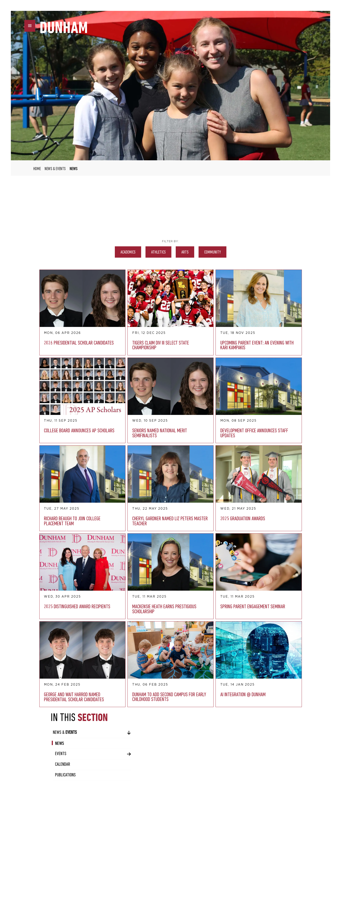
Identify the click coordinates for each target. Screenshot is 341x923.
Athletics (109, 252)
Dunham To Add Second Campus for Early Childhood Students (118, 533)
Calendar (239, 249)
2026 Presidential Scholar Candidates (55, 321)
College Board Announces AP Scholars (184, 321)
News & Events (55, 169)
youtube (160, 904)
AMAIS (308, 903)
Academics (79, 252)
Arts (136, 252)
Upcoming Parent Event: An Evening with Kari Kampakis (143, 324)
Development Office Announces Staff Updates (99, 392)
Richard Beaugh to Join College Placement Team (142, 392)
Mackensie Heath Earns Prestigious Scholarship (142, 460)
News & (241, 217)
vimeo (151, 904)
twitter (132, 904)
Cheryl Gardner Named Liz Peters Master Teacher (186, 392)
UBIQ (278, 903)
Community (163, 252)
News (236, 228)
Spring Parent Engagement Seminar (184, 458)
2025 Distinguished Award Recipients (98, 458)
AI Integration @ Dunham (164, 526)
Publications (242, 260)
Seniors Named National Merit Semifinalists (52, 392)
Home (37, 169)
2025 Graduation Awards (54, 455)
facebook (123, 904)
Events (237, 238)
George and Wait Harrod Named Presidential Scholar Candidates (75, 533)
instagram (141, 904)
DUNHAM (64, 28)
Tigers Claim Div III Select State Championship (99, 321)
